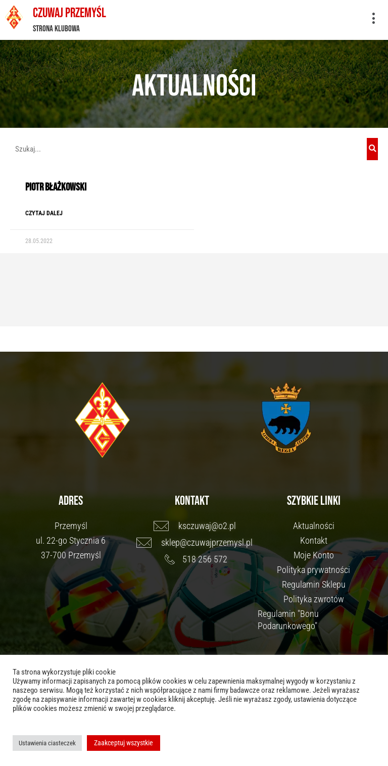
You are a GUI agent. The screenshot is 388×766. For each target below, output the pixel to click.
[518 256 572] (197, 558)
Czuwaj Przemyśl (69, 13)
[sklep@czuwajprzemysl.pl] (197, 542)
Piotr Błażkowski (55, 186)
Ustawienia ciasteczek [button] (47, 743)
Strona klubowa (56, 28)
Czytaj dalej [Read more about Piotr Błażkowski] (44, 212)
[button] (373, 19)
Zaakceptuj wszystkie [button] (123, 743)
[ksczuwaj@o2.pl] (197, 525)
